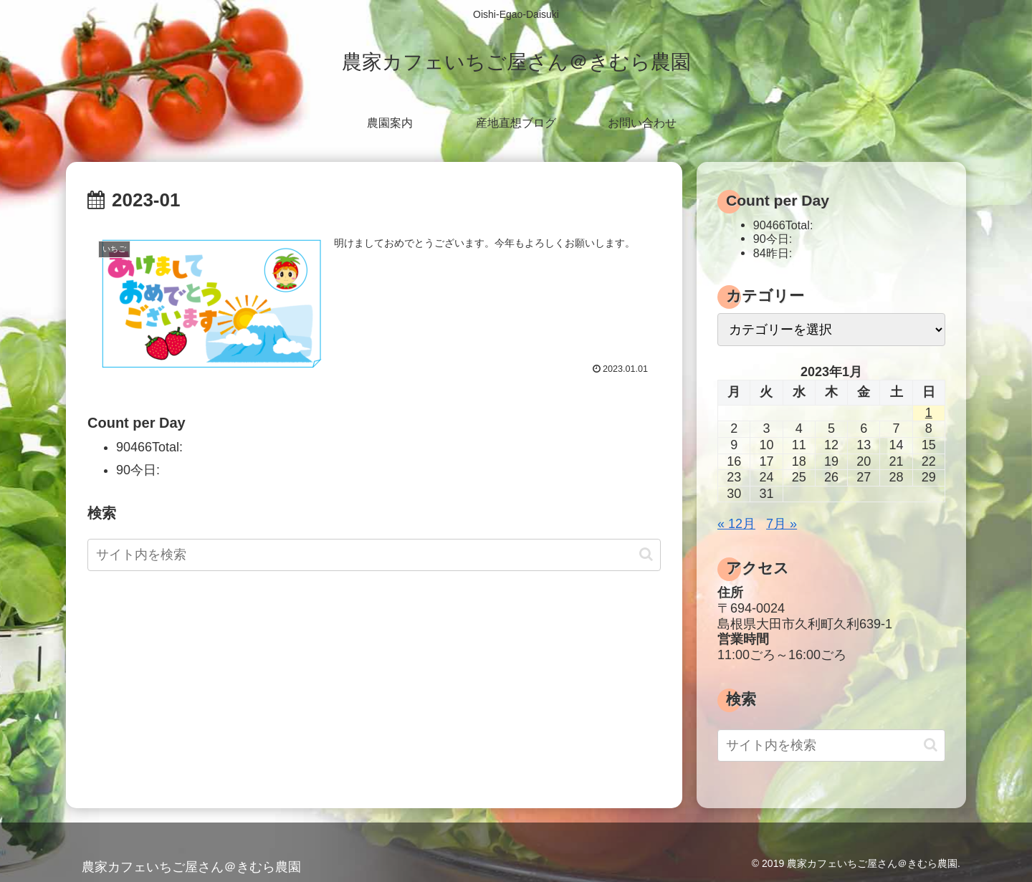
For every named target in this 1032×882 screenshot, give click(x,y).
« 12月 (736, 524)
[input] (374, 555)
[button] (646, 554)
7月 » (781, 524)
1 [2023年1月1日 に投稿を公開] (928, 413)
